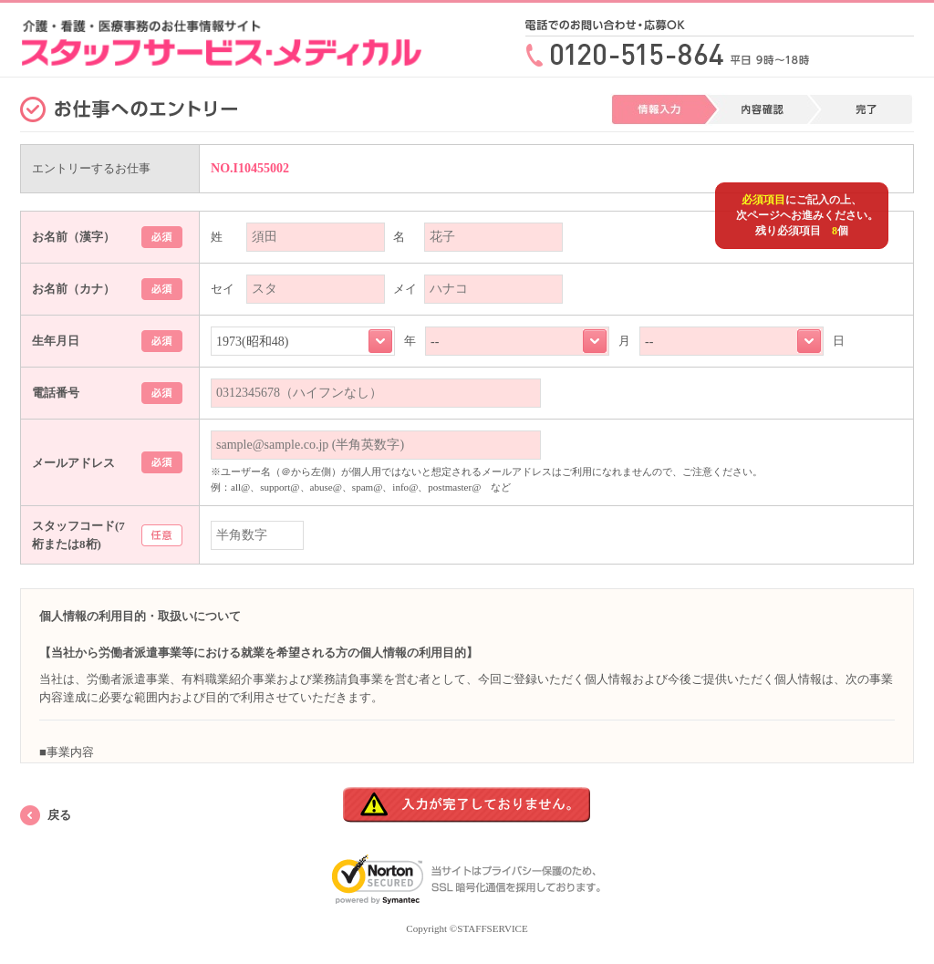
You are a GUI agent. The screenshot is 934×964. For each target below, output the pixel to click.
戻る (59, 815)
